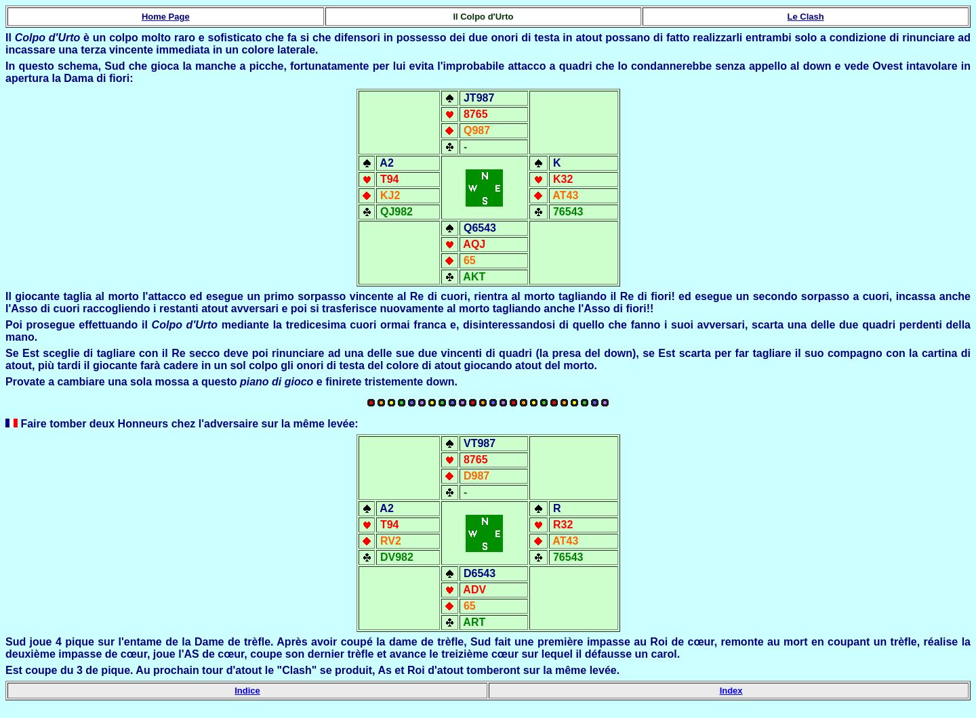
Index (731, 690)
